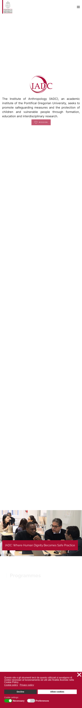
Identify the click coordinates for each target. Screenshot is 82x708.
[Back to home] (7, 7)
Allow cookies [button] (57, 692)
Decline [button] (20, 692)
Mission (41, 119)
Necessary (18, 701)
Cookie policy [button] (11, 685)
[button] (78, 7)
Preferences (42, 701)
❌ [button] (79, 674)
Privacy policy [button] (27, 685)
